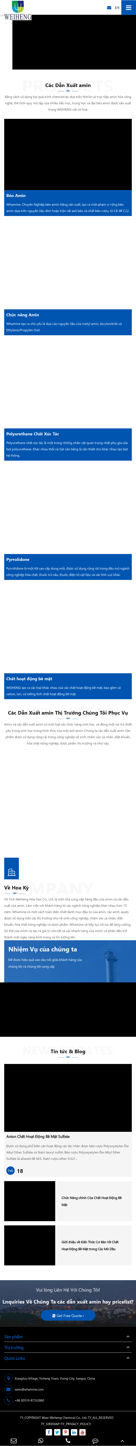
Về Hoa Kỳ (16, 889)
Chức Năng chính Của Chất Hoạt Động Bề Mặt (91, 1201)
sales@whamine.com (24, 1389)
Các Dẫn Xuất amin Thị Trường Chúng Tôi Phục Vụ (68, 714)
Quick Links (14, 1358)
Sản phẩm (13, 1336)
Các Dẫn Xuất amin (68, 86)
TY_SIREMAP (50, 1424)
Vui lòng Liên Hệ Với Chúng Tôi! (68, 1289)
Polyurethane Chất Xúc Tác (32, 433)
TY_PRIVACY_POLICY (76, 1424)
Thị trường (14, 1347)
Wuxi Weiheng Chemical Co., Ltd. (64, 1417)
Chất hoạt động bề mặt (29, 678)
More (35, 781)
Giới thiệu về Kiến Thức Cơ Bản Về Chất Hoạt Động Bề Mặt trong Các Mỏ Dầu (89, 1245)
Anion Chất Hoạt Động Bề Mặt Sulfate (37, 1136)
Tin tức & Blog (68, 1053)
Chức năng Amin (22, 314)
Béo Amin (16, 195)
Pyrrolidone (17, 559)
